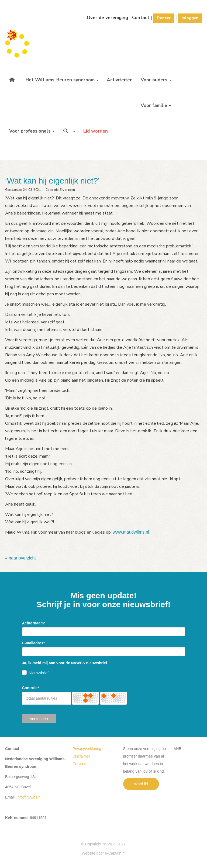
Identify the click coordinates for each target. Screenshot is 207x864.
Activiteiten (120, 80)
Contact (140, 18)
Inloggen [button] (190, 17)
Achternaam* (33, 623)
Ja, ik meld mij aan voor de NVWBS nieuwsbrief (64, 663)
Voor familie (156, 105)
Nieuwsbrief (39, 673)
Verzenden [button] (39, 719)
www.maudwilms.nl (131, 532)
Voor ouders (156, 80)
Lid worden (95, 131)
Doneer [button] (164, 17)
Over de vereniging (107, 18)
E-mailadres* (33, 643)
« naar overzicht (20, 558)
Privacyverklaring (87, 749)
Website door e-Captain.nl (103, 853)
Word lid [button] (141, 784)
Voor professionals (32, 131)
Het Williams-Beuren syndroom (62, 80)
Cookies (79, 764)
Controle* (30, 688)
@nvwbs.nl (29, 797)
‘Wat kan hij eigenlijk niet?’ (52, 180)
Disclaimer (81, 756)
